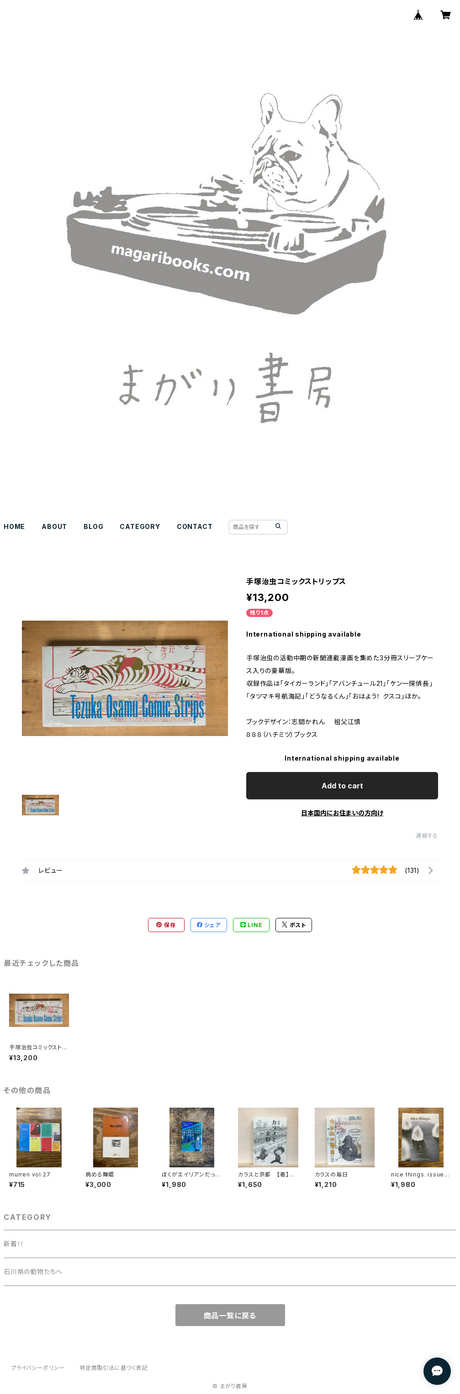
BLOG (93, 526)
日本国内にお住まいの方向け (342, 813)
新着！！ (14, 1244)
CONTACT (195, 526)
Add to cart (342, 785)
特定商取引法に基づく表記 (113, 1367)
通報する (427, 835)
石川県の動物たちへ (33, 1271)
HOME (14, 526)
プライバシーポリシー (38, 1367)
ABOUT (54, 526)
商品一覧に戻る (230, 1315)
